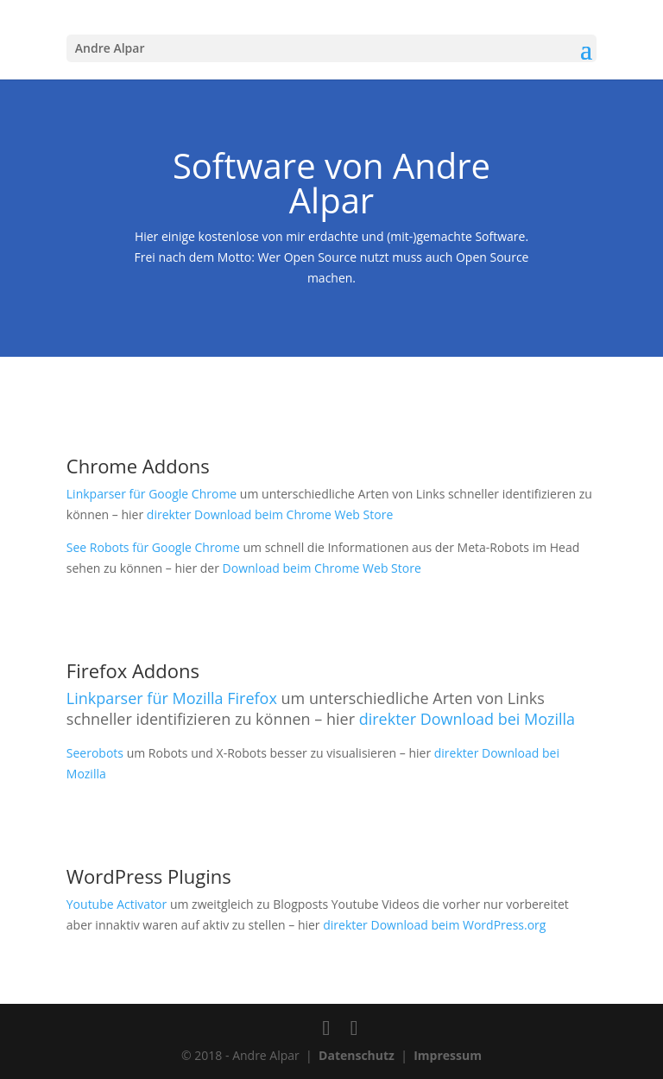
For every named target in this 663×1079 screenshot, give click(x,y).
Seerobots (94, 753)
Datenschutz (357, 1055)
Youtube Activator (116, 904)
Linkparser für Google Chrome (151, 494)
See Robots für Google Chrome (153, 547)
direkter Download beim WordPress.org (434, 925)
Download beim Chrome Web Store (322, 568)
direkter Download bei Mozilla (467, 718)
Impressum (448, 1055)
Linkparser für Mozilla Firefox (171, 698)
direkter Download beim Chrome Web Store (270, 514)
